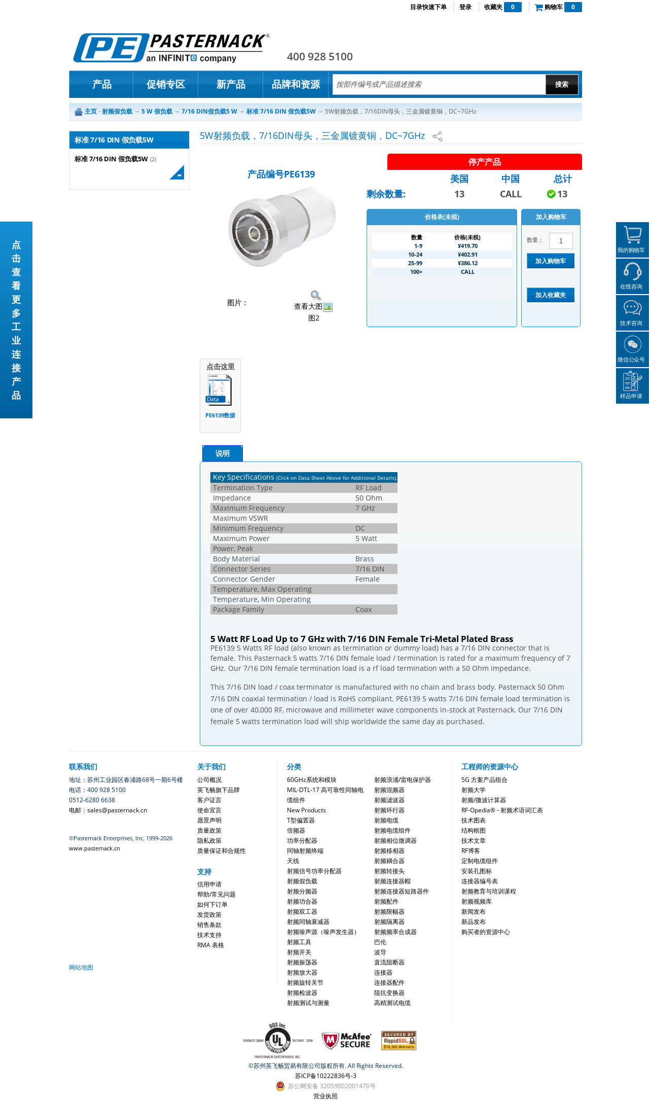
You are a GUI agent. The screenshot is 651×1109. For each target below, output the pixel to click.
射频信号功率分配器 (314, 871)
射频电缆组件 (392, 830)
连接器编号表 (479, 881)
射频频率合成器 (395, 931)
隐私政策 (209, 840)
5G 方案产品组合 (484, 779)
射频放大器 (302, 972)
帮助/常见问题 (216, 894)
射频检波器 (302, 992)
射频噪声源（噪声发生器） (323, 931)
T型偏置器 (301, 820)
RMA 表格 (210, 945)
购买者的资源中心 (485, 931)
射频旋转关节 (305, 982)
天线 (293, 860)
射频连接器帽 (392, 881)
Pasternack (171, 47)
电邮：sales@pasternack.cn (108, 810)
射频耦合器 (389, 860)
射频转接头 (389, 871)
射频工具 (299, 942)
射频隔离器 (389, 921)
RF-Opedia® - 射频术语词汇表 (502, 810)
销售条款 (209, 924)
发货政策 (209, 914)
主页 (91, 111)
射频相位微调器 (395, 840)
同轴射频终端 (305, 850)
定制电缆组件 (479, 860)
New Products (306, 810)
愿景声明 (209, 820)
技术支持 (209, 935)
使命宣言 (209, 810)
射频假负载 (302, 881)
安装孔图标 (476, 871)
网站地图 (81, 967)
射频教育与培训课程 (488, 891)
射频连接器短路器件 (401, 891)
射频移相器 (389, 850)
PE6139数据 (220, 415)
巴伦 (380, 942)
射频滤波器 (389, 800)
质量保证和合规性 (221, 850)
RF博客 (470, 850)
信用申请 (209, 884)
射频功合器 (302, 901)
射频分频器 (302, 891)
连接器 (383, 972)
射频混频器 (389, 789)
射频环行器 (389, 810)
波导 (380, 952)
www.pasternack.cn (94, 848)
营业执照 (325, 1096)
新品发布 (473, 921)
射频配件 (386, 901)
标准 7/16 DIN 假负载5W (111, 159)
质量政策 (209, 830)
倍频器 (296, 830)
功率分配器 (302, 840)
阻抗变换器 (389, 992)
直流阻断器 (389, 962)
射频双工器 (302, 911)
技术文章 (473, 840)
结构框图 (473, 830)
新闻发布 (473, 911)
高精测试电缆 (392, 1002)
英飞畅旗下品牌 (218, 789)
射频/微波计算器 (483, 800)
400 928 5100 (320, 56)
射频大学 (473, 789)
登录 (465, 7)
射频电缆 (386, 820)
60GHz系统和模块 (312, 779)
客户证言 (209, 800)
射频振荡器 (302, 962)
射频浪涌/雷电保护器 (402, 779)
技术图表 (473, 820)
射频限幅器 (389, 911)
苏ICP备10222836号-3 (325, 1075)
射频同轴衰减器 (308, 921)
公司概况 (209, 779)
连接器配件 (389, 982)
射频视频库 (476, 901)
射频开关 (299, 952)
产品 (102, 84)
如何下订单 (212, 904)
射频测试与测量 (308, 1002)
